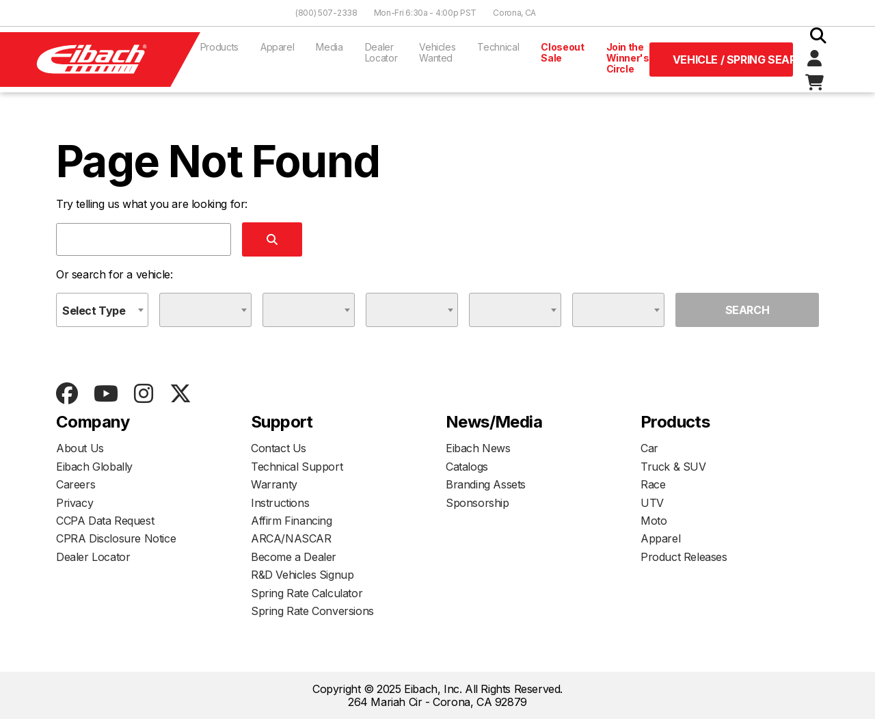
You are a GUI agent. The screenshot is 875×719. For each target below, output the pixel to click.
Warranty (274, 484)
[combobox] (102, 310)
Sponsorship (477, 503)
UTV (652, 503)
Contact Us (278, 448)
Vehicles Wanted (437, 52)
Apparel (277, 47)
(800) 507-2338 (326, 13)
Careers (75, 484)
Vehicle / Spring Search (733, 59)
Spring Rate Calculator (306, 593)
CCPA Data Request (105, 520)
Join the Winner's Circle (627, 58)
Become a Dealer (293, 557)
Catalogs (467, 466)
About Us (80, 448)
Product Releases (684, 557)
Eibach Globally (94, 466)
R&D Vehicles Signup (302, 574)
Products (219, 47)
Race (653, 484)
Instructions (280, 503)
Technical (498, 47)
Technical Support (296, 466)
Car (649, 448)
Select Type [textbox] (94, 310)
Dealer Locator (381, 52)
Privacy (74, 503)
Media (329, 47)
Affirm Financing (291, 520)
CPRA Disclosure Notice (116, 538)
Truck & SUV (673, 466)
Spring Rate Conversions (312, 611)
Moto (654, 520)
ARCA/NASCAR (291, 538)
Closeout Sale (562, 52)
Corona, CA (514, 13)
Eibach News (478, 448)
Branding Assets (486, 484)
